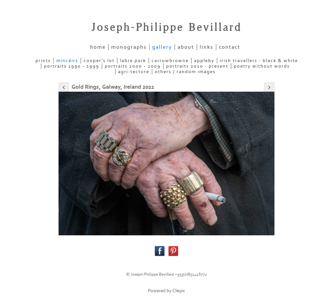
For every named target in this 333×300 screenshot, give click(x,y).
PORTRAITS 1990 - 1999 (71, 66)
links (206, 47)
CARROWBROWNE (170, 60)
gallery (162, 47)
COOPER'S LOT (99, 60)
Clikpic (178, 290)
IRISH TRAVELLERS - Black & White (259, 60)
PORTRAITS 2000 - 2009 (133, 66)
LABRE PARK (133, 60)
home (98, 47)
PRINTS (43, 60)
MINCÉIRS (67, 60)
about (186, 47)
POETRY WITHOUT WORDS (262, 66)
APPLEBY (204, 60)
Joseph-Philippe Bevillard (166, 27)
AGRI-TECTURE (133, 71)
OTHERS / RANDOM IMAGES (185, 71)
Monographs (129, 47)
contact (229, 47)
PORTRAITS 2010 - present (197, 66)
